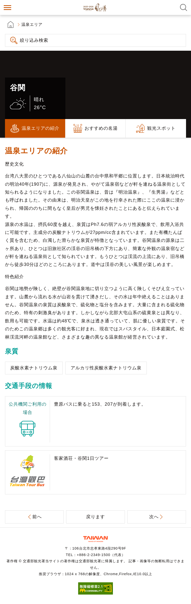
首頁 (10, 24)
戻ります (95, 516)
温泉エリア (32, 24)
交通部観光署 (95, 539)
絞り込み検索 (34, 40)
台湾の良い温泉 (95, 7)
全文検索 (184, 7)
